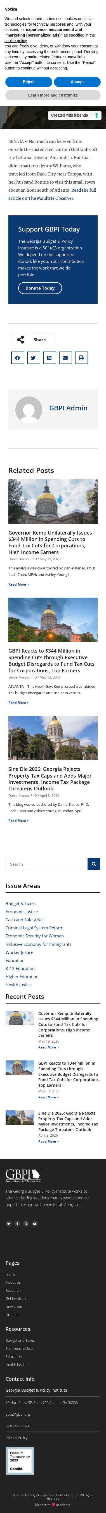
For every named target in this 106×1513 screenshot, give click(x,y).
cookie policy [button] (15, 41)
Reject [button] (29, 82)
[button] (17, 358)
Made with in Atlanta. (53, 1504)
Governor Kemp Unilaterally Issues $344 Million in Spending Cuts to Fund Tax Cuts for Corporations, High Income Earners (50, 542)
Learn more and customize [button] (53, 95)
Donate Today (40, 288)
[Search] (94, 864)
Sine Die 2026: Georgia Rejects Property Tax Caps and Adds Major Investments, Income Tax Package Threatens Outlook (50, 779)
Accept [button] (77, 82)
